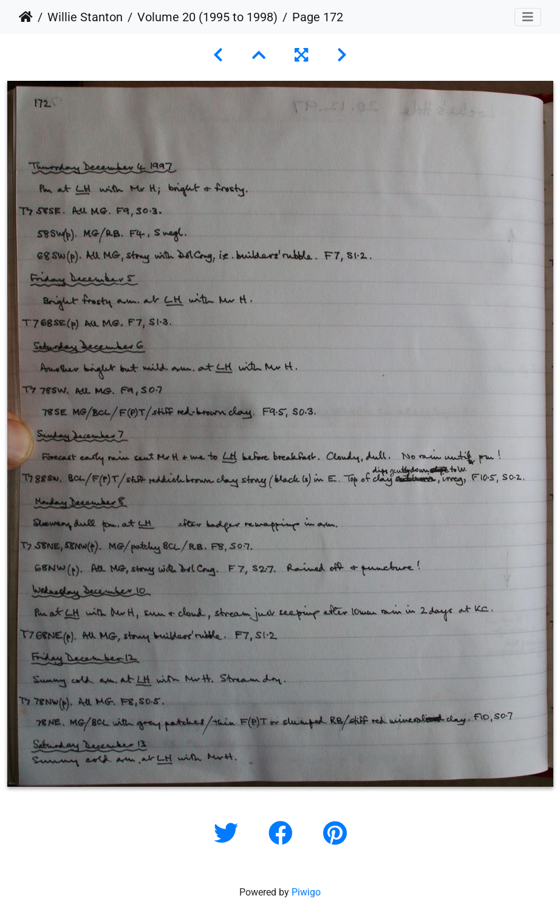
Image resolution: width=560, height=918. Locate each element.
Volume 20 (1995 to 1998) (207, 17)
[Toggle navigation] (527, 17)
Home (26, 17)
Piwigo (306, 892)
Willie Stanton (85, 17)
